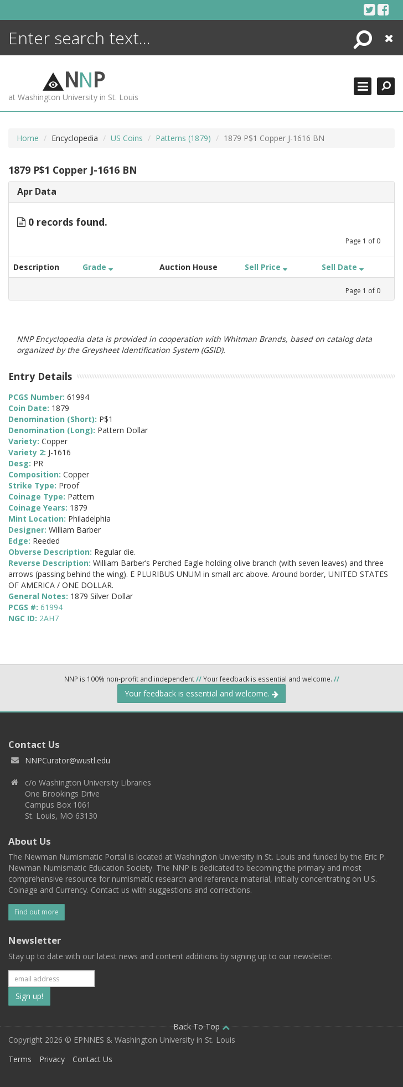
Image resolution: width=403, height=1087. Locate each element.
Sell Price (266, 267)
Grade (97, 267)
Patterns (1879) (183, 138)
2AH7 (49, 618)
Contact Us (92, 1059)
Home (28, 138)
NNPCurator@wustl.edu (67, 760)
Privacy (52, 1059)
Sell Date (343, 267)
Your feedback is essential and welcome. (201, 693)
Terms (20, 1059)
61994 (51, 607)
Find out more (36, 912)
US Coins (127, 138)
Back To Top (201, 1026)
